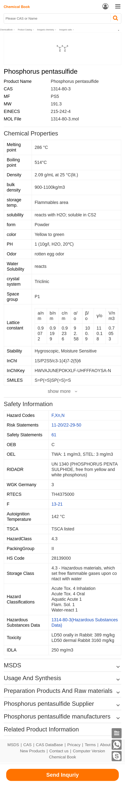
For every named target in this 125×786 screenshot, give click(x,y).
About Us (108, 745)
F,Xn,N (57, 415)
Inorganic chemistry (45, 30)
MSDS (13, 745)
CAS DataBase (49, 745)
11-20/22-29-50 (66, 425)
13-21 (56, 504)
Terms (90, 745)
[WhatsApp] (117, 745)
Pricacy (73, 745)
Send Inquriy (62, 775)
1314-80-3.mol (65, 119)
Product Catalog (25, 30)
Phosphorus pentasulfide (75, 81)
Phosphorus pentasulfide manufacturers (57, 716)
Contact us (59, 751)
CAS (27, 745)
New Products (32, 751)
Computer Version (89, 751)
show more (59, 391)
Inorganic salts (65, 30)
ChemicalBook (6, 30)
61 (53, 434)
